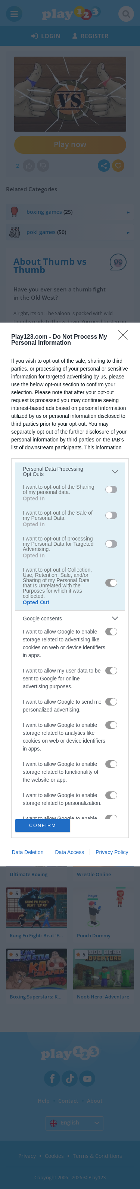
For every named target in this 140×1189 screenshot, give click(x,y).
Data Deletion (28, 852)
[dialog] (70, 594)
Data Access (69, 852)
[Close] (125, 337)
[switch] (111, 489)
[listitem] (70, 471)
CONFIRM (43, 826)
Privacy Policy (112, 852)
